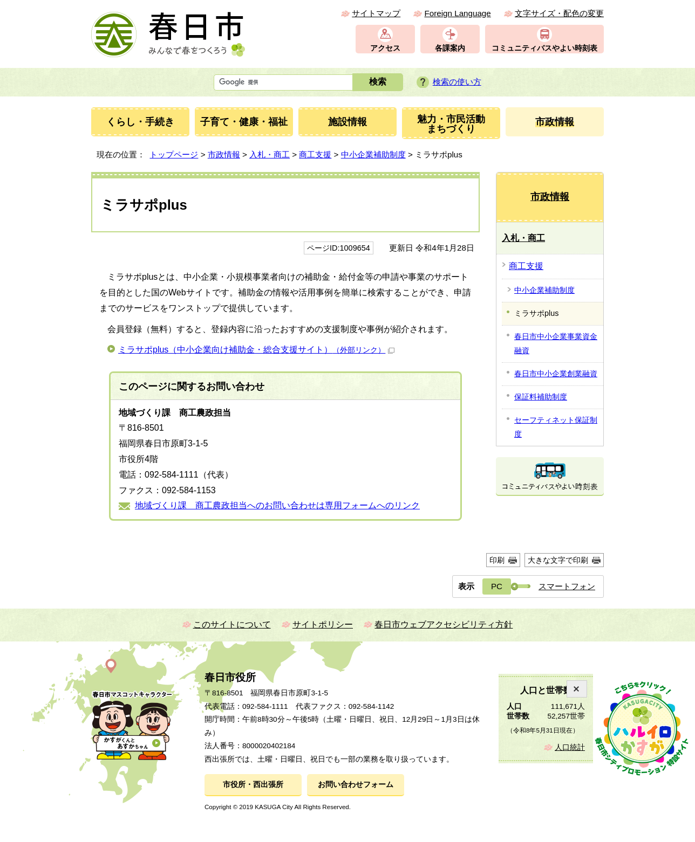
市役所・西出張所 (253, 785)
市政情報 (224, 154)
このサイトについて (232, 624)
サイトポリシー (322, 624)
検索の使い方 (457, 81)
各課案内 (450, 48)
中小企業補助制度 (373, 154)
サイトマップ (376, 13)
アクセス (385, 48)
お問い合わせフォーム (355, 785)
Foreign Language (457, 13)
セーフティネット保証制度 (555, 427)
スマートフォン (567, 586)
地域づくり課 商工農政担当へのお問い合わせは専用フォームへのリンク (277, 505)
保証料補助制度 (540, 396)
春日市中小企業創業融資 (555, 373)
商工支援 (315, 154)
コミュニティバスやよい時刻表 (544, 48)
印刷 (497, 560)
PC (496, 586)
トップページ (173, 154)
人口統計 (570, 747)
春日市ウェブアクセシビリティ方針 (443, 624)
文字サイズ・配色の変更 (559, 13)
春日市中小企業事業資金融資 (555, 343)
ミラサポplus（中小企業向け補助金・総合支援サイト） (256, 349)
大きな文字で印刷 (558, 560)
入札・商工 (269, 154)
